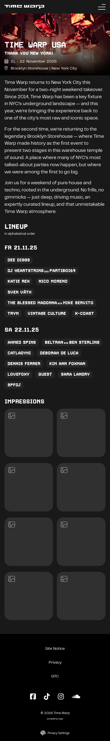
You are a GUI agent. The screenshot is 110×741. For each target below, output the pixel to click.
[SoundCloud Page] (76, 697)
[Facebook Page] (33, 697)
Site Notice (55, 648)
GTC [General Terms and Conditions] (55, 676)
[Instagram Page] (61, 697)
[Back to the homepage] (24, 6)
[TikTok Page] (47, 697)
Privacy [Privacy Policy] (55, 662)
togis (60, 719)
